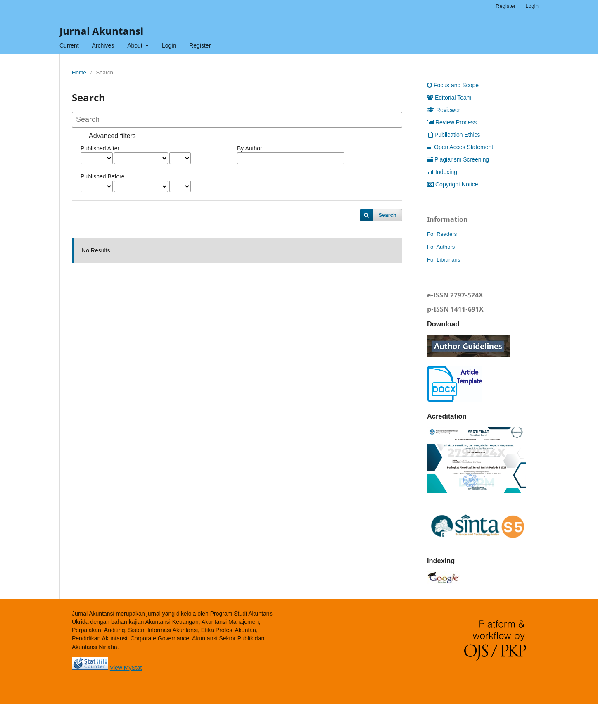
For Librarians (443, 260)
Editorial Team (449, 97)
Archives (103, 45)
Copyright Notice (452, 184)
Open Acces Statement (460, 147)
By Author (249, 148)
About (135, 45)
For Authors (441, 247)
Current (69, 45)
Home (79, 72)
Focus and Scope (453, 85)
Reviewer (443, 110)
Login (169, 45)
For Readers (442, 234)
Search (387, 215)
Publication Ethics (453, 134)
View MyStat (126, 667)
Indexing (442, 172)
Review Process (452, 122)
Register (200, 45)
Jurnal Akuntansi (101, 31)
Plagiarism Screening (458, 159)
